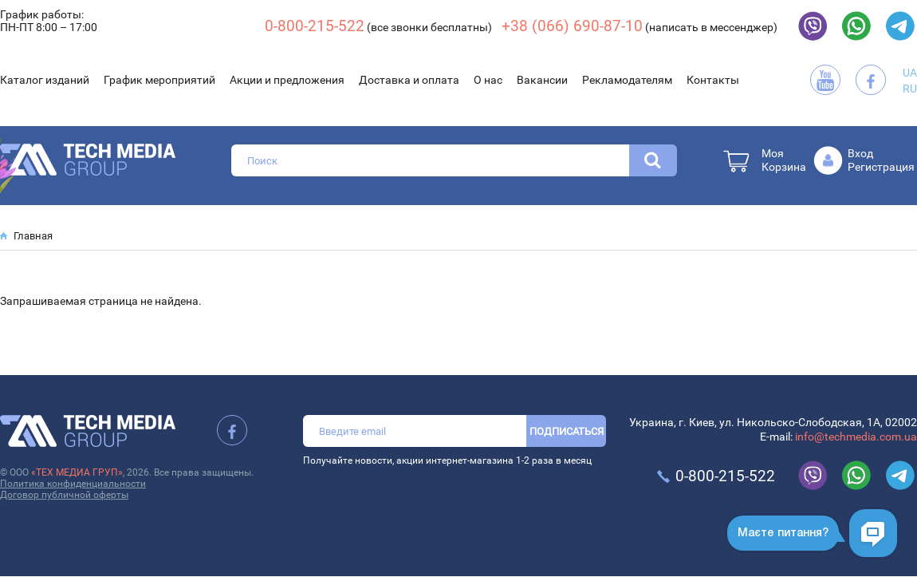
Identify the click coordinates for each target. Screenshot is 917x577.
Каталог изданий (44, 79)
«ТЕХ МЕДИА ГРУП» (77, 472)
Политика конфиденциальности (73, 483)
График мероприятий (159, 79)
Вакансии (542, 79)
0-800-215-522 (314, 26)
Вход (860, 153)
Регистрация (881, 166)
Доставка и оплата (409, 79)
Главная (33, 236)
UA (910, 72)
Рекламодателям (627, 79)
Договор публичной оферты (64, 494)
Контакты (713, 79)
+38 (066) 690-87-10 (572, 26)
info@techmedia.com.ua (856, 436)
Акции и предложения (287, 79)
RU (910, 88)
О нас (488, 79)
